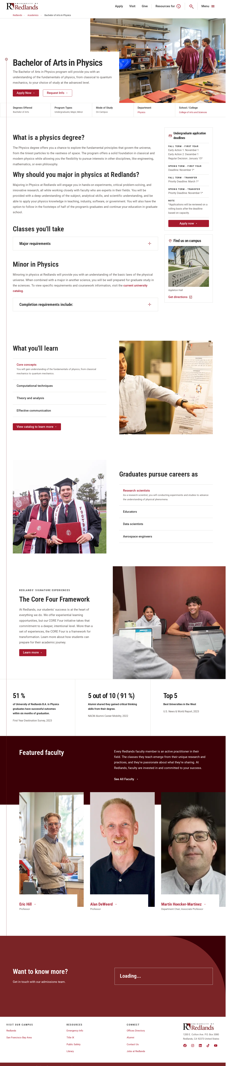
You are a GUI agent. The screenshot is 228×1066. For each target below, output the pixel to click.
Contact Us (133, 1044)
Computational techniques (35, 386)
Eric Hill (27, 904)
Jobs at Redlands (136, 1051)
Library (70, 1051)
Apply (119, 6)
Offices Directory (136, 1030)
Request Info (57, 93)
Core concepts (26, 364)
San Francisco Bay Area (19, 1037)
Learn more (33, 652)
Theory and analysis (30, 398)
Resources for (168, 6)
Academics (35, 15)
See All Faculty (126, 779)
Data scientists (133, 524)
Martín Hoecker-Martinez (183, 904)
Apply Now (26, 93)
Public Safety (73, 1044)
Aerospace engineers (137, 536)
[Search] (191, 6)
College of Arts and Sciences (193, 112)
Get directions (180, 297)
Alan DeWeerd (103, 904)
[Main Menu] (208, 6)
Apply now (189, 223)
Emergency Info (75, 1030)
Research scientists (136, 490)
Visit (132, 6)
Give (145, 6)
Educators (130, 511)
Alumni (130, 1037)
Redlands (19, 15)
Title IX (70, 1037)
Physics (141, 112)
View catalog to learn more (37, 427)
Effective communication (34, 410)
